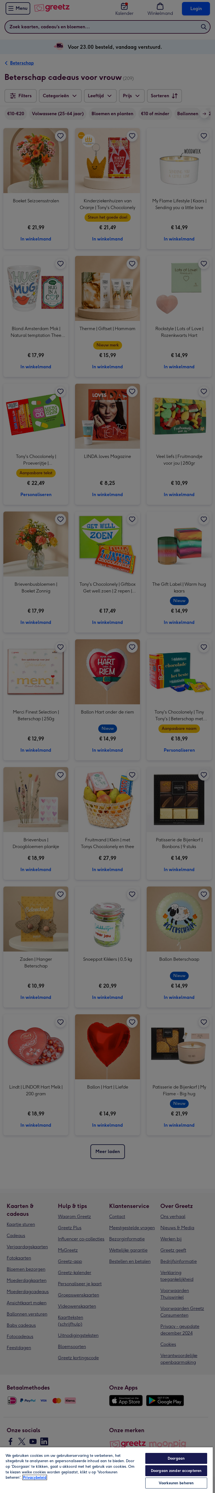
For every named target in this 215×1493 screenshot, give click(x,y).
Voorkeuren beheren (176, 1483)
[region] (106, 1470)
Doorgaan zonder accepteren (176, 1471)
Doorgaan (176, 1458)
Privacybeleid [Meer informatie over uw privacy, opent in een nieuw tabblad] (34, 1477)
